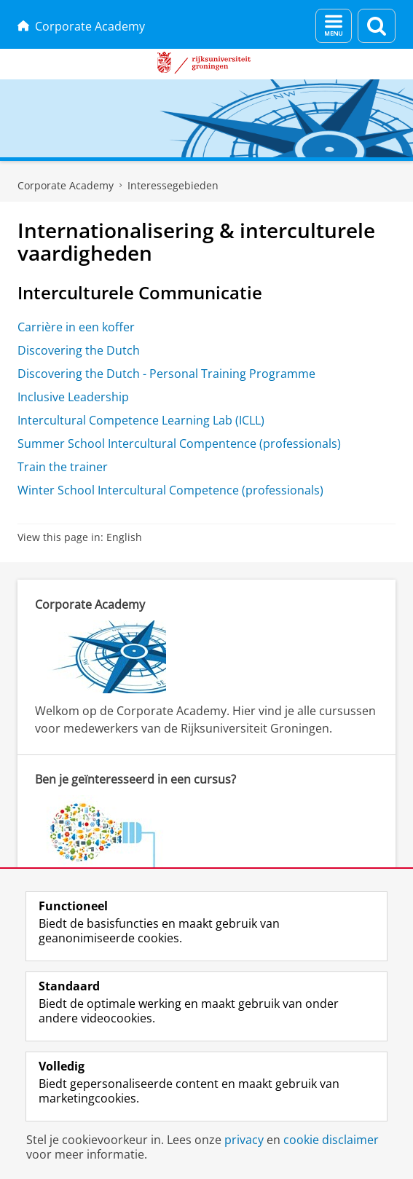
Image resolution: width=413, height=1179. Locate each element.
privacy (244, 1140)
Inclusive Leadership (73, 397)
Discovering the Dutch (78, 350)
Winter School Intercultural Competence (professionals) (170, 490)
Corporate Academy (81, 26)
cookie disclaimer (331, 1140)
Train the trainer (62, 467)
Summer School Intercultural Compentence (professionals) (179, 443)
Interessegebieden (173, 185)
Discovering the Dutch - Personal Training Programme (166, 374)
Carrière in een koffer (76, 327)
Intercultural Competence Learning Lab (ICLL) (140, 420)
